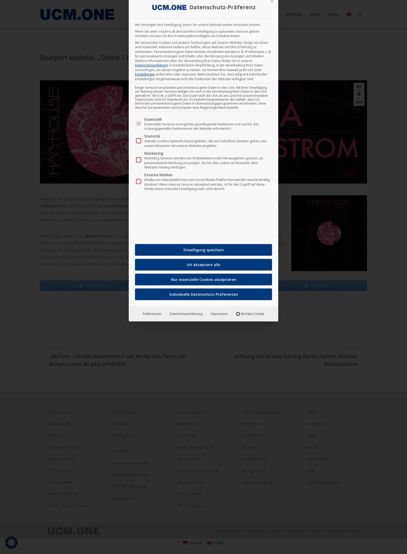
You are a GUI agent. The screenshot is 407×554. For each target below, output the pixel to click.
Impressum (219, 185)
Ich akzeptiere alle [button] (203, 135)
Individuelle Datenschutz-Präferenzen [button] (203, 165)
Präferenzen (152, 185)
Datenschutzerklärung (186, 185)
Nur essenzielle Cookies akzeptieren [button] (203, 150)
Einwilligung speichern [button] (204, 120)
